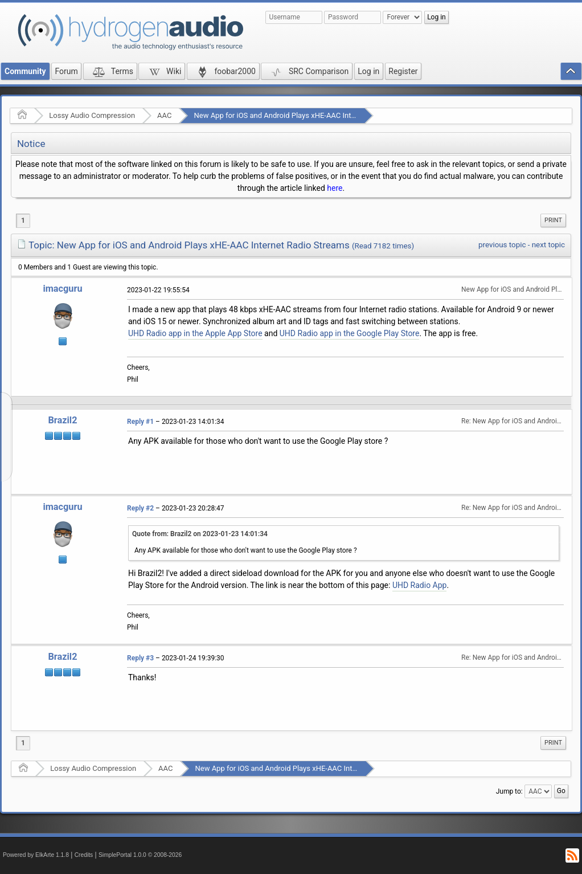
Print (553, 220)
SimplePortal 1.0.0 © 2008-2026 (140, 855)
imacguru (62, 288)
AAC (164, 115)
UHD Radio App (419, 585)
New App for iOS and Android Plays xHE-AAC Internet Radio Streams (305, 115)
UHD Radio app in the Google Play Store (350, 333)
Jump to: (509, 791)
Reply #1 (140, 422)
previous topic (502, 244)
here (334, 188)
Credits (84, 855)
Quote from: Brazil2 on (200, 534)
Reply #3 (140, 658)
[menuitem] (553, 220)
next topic (548, 244)
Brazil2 (62, 420)
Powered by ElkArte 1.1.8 (36, 855)
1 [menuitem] (23, 220)
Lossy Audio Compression (92, 115)
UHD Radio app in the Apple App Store (195, 333)
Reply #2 (140, 508)
